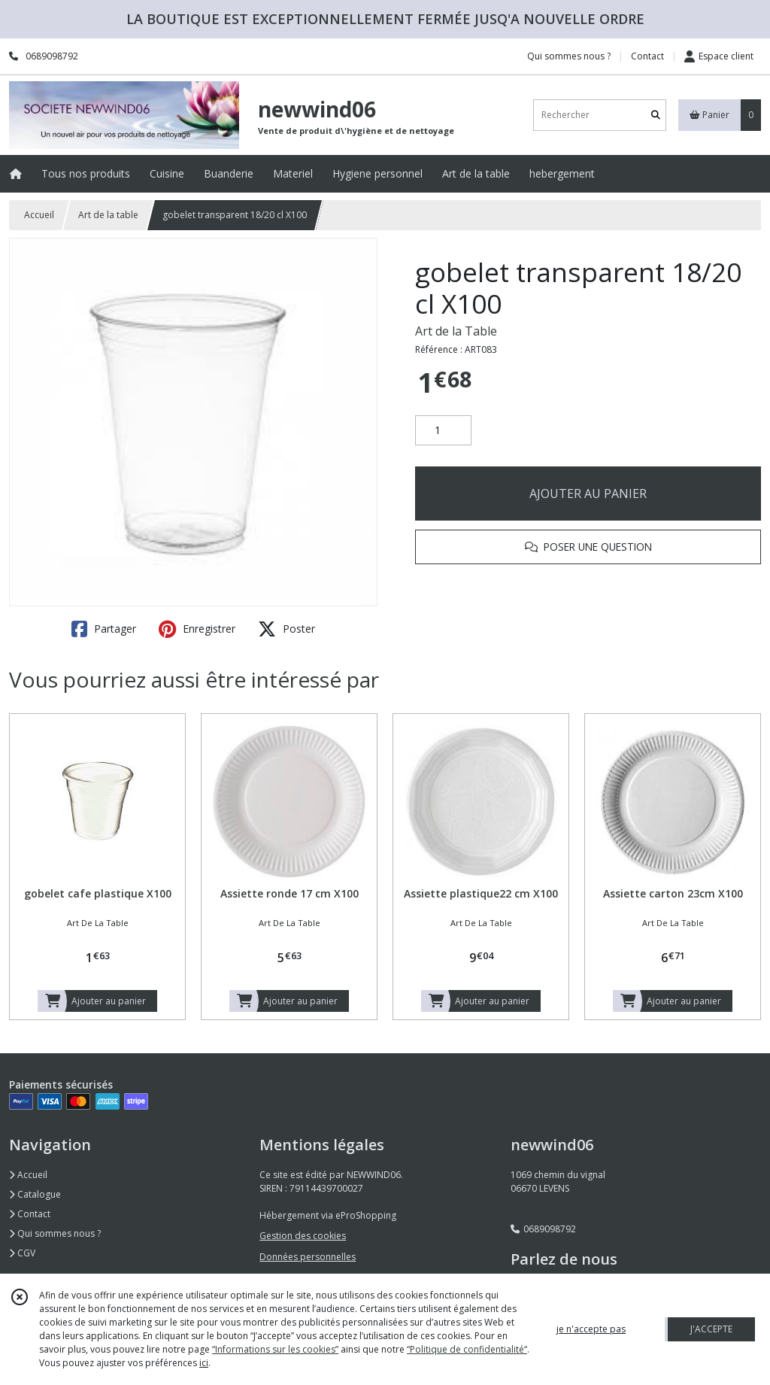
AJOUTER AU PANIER (588, 493)
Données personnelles (307, 1256)
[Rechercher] (655, 114)
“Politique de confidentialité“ (467, 1349)
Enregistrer (197, 629)
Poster (286, 629)
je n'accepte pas (591, 1329)
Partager (103, 629)
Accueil (39, 214)
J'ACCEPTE (711, 1329)
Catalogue (35, 1194)
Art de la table (108, 214)
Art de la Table (456, 331)
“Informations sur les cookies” (275, 1349)
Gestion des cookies (302, 1235)
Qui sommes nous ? (55, 1233)
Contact (647, 56)
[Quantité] (443, 430)
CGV (22, 1253)
